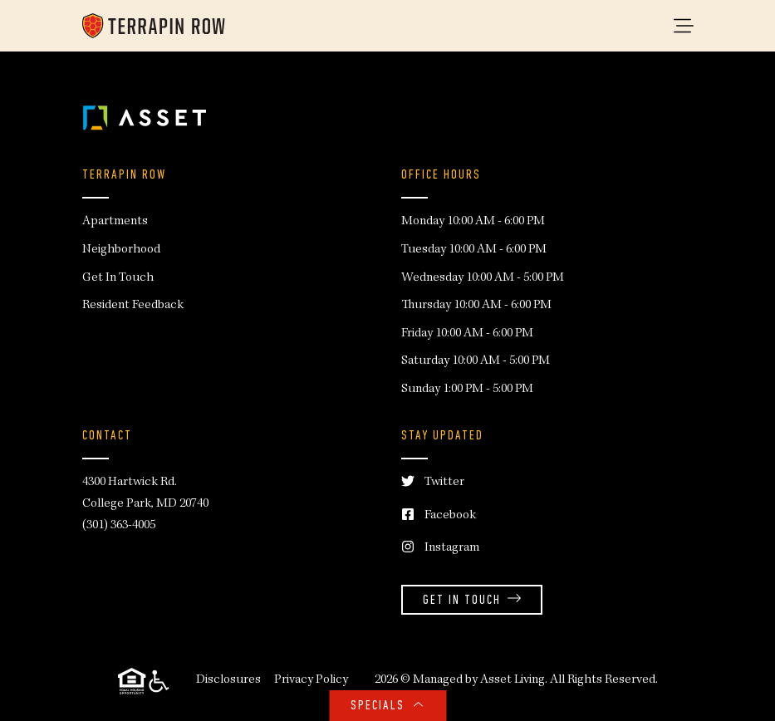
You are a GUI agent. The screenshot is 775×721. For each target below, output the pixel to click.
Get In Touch (118, 278)
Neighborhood (121, 250)
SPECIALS (387, 706)
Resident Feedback (133, 305)
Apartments (115, 221)
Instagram (440, 549)
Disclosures (228, 680)
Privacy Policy (311, 680)
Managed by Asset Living (479, 680)
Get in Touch (472, 601)
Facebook (438, 516)
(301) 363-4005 (118, 525)
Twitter (432, 483)
